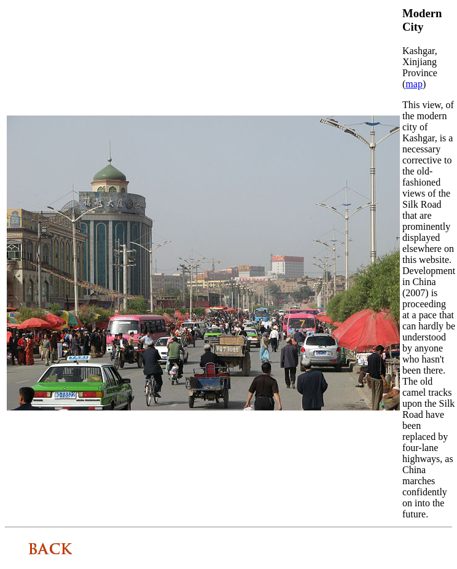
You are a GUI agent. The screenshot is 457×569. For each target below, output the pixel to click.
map (414, 84)
